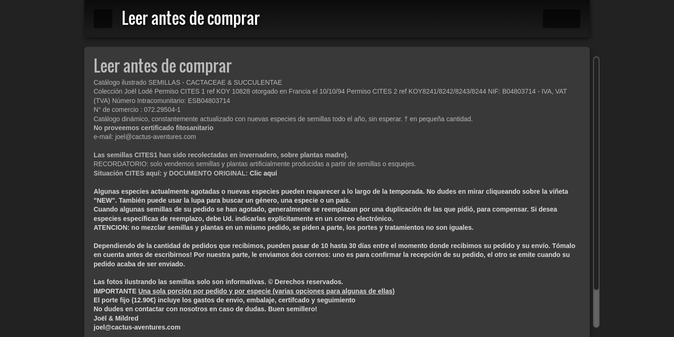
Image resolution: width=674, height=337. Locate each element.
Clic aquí (263, 173)
